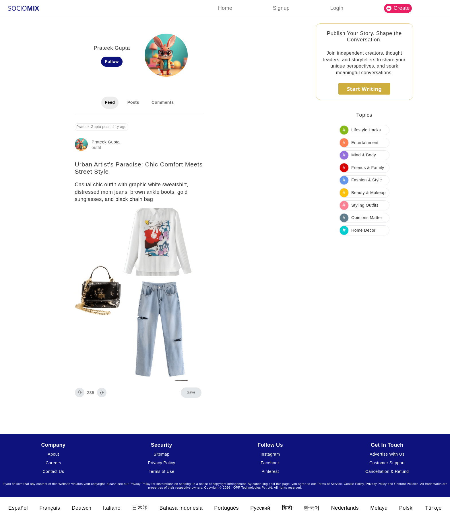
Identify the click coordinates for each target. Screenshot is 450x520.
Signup (281, 8)
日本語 (140, 508)
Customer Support (387, 462)
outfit (96, 147)
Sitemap (162, 454)
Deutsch (82, 508)
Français (49, 508)
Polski (406, 508)
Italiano (112, 508)
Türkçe (433, 508)
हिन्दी (287, 508)
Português (226, 508)
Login (337, 8)
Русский (260, 508)
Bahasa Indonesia (181, 508)
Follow (112, 61)
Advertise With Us (387, 454)
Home (225, 8)
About (53, 454)
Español (18, 508)
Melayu (378, 508)
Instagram (270, 454)
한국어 (311, 508)
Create (398, 8)
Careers (53, 462)
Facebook (270, 462)
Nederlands (345, 508)
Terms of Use (161, 471)
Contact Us (53, 471)
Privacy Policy (161, 462)
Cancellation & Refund (387, 471)
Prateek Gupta (106, 142)
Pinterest (270, 471)
